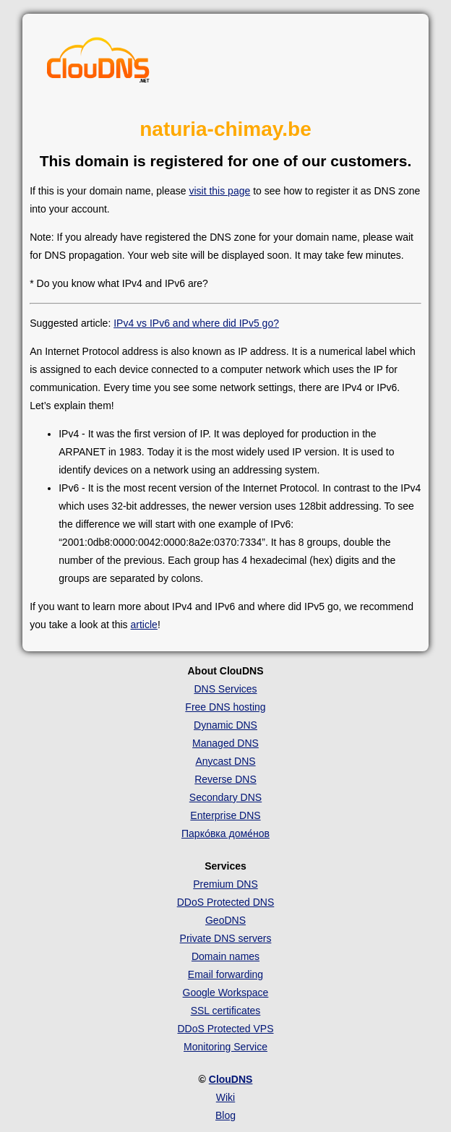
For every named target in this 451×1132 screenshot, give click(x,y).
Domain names (225, 956)
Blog (225, 1115)
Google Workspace (226, 992)
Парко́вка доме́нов (225, 833)
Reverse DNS (225, 779)
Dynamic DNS (225, 725)
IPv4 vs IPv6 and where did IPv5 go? (196, 323)
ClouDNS (231, 1079)
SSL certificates (226, 1010)
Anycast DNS (225, 761)
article (144, 624)
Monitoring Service (225, 1046)
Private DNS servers (226, 938)
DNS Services (225, 689)
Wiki (225, 1097)
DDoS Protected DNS (226, 902)
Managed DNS (225, 743)
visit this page (219, 191)
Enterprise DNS (225, 815)
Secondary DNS (225, 797)
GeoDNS (225, 920)
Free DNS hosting (225, 707)
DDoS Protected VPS (225, 1028)
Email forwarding (225, 974)
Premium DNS (225, 884)
